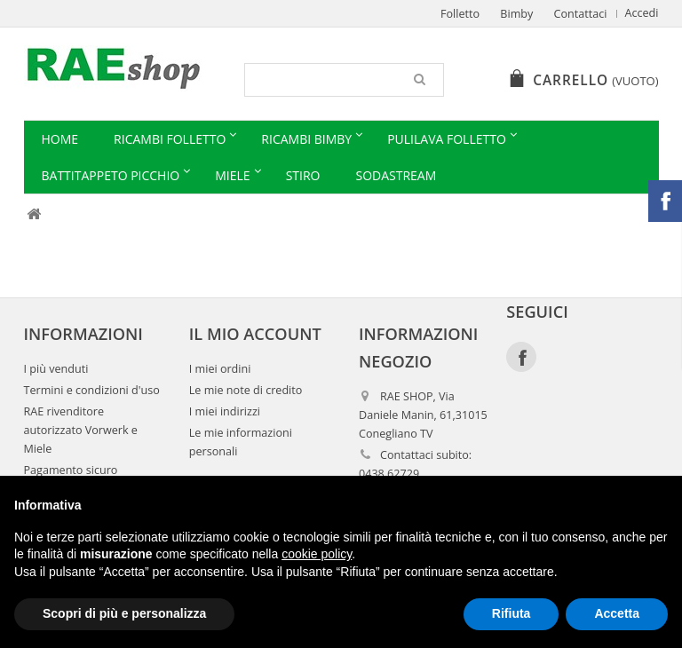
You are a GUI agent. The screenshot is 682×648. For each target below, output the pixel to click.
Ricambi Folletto (170, 138)
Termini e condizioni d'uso (92, 390)
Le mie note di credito (246, 390)
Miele (232, 175)
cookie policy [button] (317, 554)
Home (60, 138)
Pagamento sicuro (71, 470)
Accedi (642, 12)
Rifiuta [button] (511, 613)
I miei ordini (220, 368)
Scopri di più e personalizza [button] (124, 613)
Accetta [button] (616, 613)
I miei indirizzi (224, 411)
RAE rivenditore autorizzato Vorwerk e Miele (81, 430)
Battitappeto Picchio (111, 175)
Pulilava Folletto (446, 138)
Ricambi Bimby (306, 138)
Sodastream (395, 175)
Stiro (303, 175)
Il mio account (255, 333)
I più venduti (56, 368)
